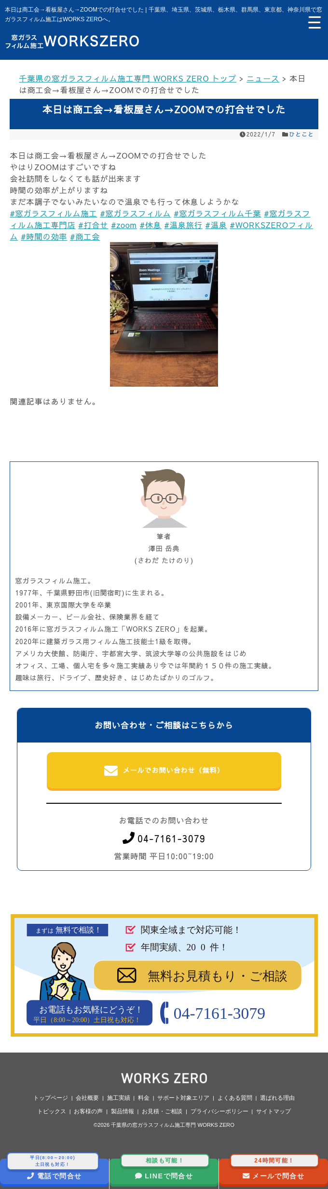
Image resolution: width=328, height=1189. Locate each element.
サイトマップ (273, 1111)
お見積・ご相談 (162, 1111)
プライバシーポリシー (219, 1111)
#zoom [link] (124, 224)
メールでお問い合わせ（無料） (164, 771)
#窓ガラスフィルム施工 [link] (53, 213)
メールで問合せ (274, 1169)
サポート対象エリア (183, 1097)
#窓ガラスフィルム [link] (135, 213)
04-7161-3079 (164, 838)
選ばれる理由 (277, 1097)
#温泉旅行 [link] (183, 224)
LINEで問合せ (165, 1169)
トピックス (51, 1111)
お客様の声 (88, 1111)
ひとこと (301, 134)
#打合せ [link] (93, 224)
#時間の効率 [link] (44, 236)
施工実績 (118, 1097)
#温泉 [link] (216, 224)
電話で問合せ (53, 1169)
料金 (144, 1097)
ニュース (262, 78)
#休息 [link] (151, 224)
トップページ (50, 1097)
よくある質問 (235, 1097)
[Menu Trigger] (313, 21)
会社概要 (87, 1097)
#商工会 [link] (85, 236)
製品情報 (122, 1111)
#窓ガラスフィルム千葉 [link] (217, 213)
